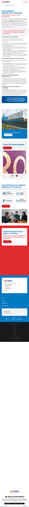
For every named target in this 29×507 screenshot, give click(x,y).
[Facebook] (8, 293)
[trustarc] (26, 506)
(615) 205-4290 (7, 287)
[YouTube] (18, 293)
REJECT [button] (21, 503)
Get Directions (7, 261)
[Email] (22, 293)
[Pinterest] (16, 293)
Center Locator (6, 264)
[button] (27, 488)
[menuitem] (14, 299)
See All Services (6, 206)
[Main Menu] (26, 2)
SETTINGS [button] (7, 503)
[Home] (6, 2)
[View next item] (17, 176)
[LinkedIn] (12, 293)
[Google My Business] (6, 293)
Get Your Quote (7, 241)
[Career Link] (20, 293)
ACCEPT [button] (14, 503)
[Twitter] (10, 293)
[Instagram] (14, 293)
